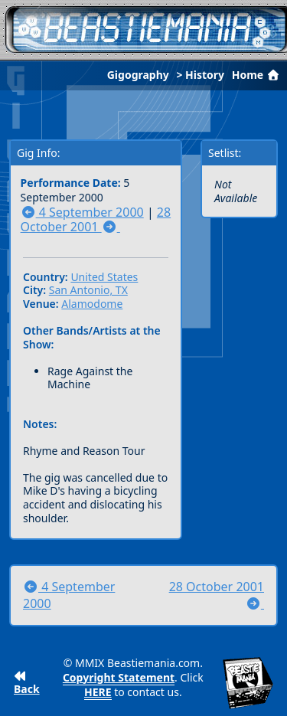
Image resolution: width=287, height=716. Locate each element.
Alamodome (91, 303)
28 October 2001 (96, 220)
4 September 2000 (82, 212)
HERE (98, 692)
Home (257, 74)
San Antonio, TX (88, 290)
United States (104, 277)
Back (27, 683)
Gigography (138, 74)
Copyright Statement (118, 677)
